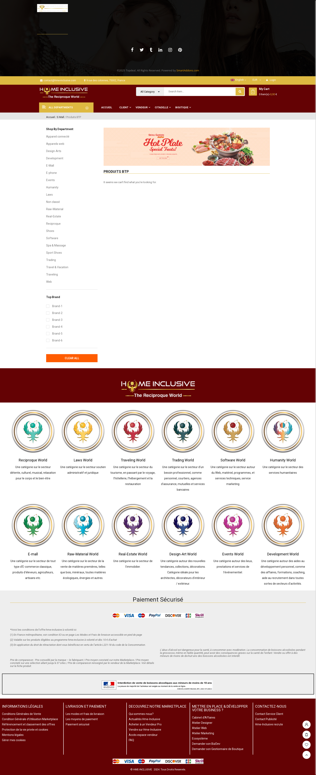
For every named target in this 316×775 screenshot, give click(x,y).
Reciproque (53, 223)
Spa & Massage (56, 245)
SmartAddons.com (188, 70)
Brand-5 (57, 333)
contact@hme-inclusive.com (58, 80)
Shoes (50, 231)
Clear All (72, 358)
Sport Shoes (54, 252)
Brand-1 (57, 306)
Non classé (53, 201)
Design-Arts (53, 151)
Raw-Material (54, 209)
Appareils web (55, 143)
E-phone (51, 172)
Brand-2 (57, 313)
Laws (49, 194)
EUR (255, 79)
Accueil (50, 117)
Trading (51, 260)
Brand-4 (57, 326)
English (237, 79)
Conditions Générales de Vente (21, 714)
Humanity (52, 187)
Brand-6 (57, 340)
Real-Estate (53, 216)
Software (52, 238)
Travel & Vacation (57, 267)
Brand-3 (57, 319)
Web (49, 281)
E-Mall (60, 117)
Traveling (52, 274)
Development (54, 158)
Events (50, 180)
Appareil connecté (57, 136)
